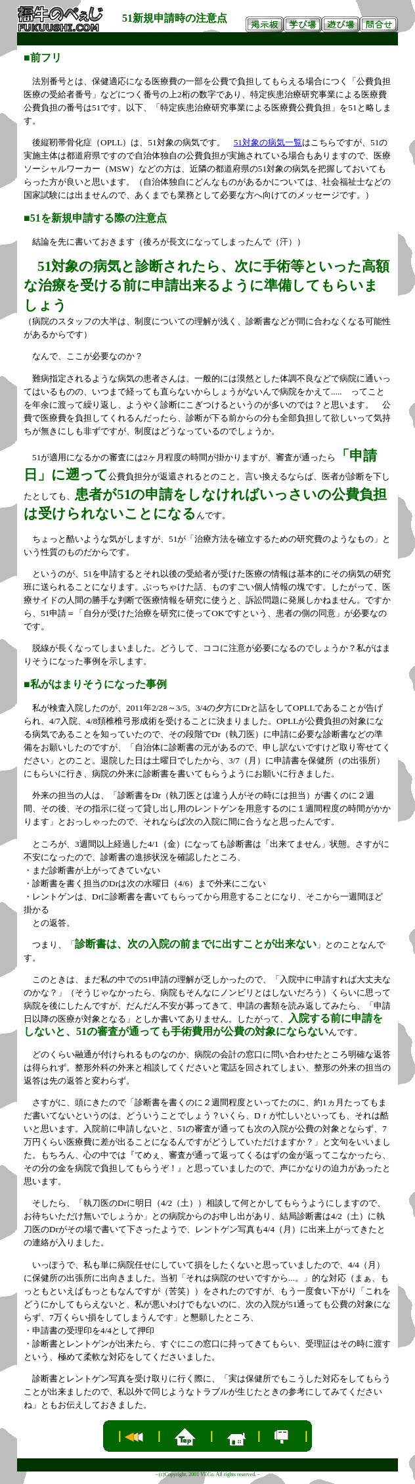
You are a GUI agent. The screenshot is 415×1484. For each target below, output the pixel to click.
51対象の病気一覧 (268, 142)
